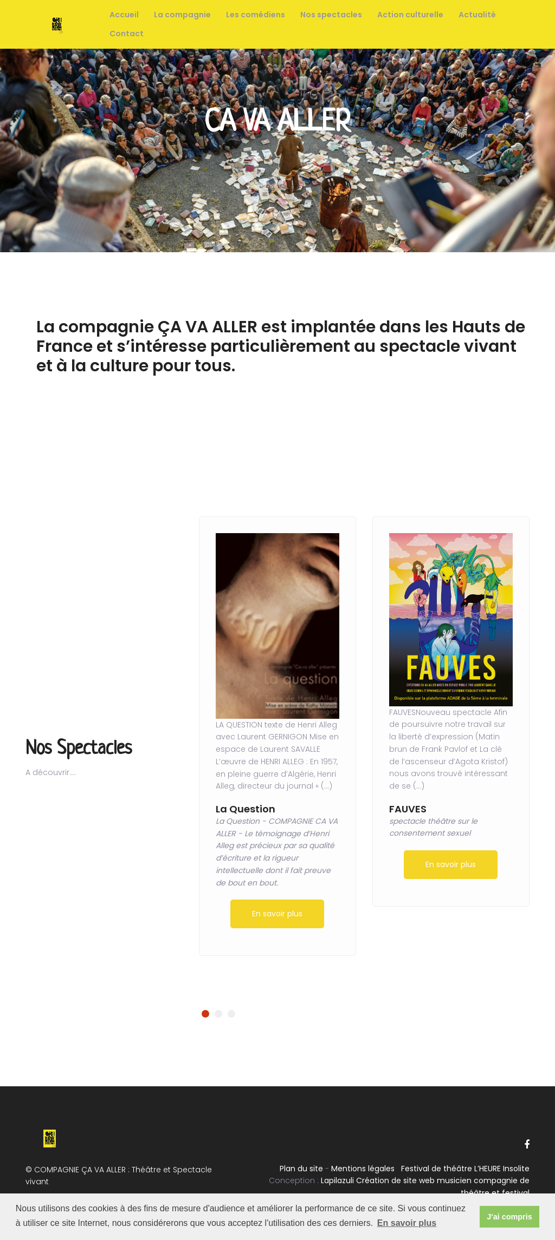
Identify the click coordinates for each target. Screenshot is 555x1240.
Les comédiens (255, 14)
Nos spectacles (331, 14)
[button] (205, 1014)
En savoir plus (277, 913)
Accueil (124, 14)
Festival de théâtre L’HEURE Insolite (465, 1168)
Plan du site (301, 1168)
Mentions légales (363, 1168)
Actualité (477, 14)
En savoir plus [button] (406, 1223)
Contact (126, 33)
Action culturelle (410, 14)
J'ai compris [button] (509, 1216)
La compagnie (182, 14)
